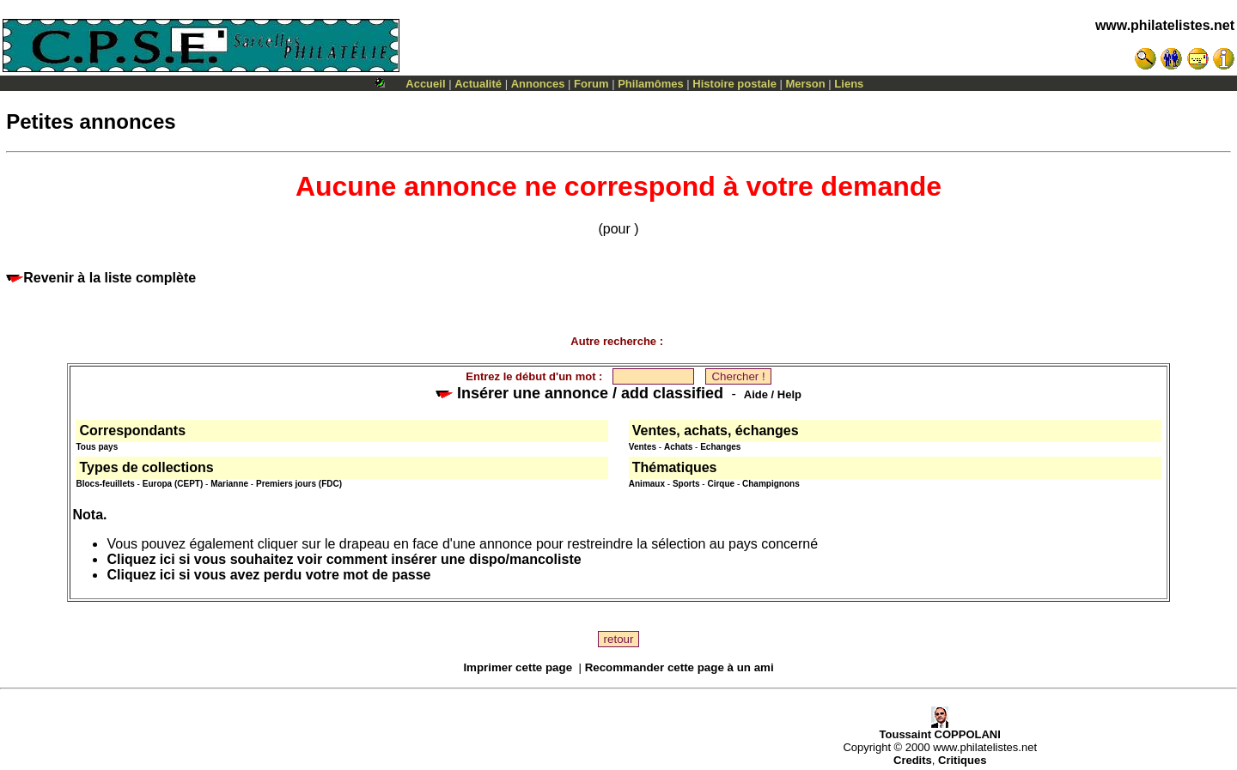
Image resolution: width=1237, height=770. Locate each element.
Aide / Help (772, 394)
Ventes (642, 447)
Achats (678, 447)
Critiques (962, 760)
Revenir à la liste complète (101, 277)
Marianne (229, 483)
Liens (848, 83)
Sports (686, 483)
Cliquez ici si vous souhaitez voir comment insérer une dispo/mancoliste (344, 559)
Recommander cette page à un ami (679, 667)
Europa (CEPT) (173, 483)
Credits (912, 760)
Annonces (538, 83)
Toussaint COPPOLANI (940, 729)
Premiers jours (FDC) (299, 483)
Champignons (771, 483)
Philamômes (651, 83)
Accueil (425, 83)
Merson (806, 83)
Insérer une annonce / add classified (579, 393)
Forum (591, 83)
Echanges (720, 447)
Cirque (720, 483)
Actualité (478, 83)
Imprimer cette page (517, 667)
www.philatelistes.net (1164, 25)
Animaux (647, 483)
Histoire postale (734, 83)
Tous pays (97, 447)
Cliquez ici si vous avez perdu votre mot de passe (268, 574)
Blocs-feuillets (105, 483)
